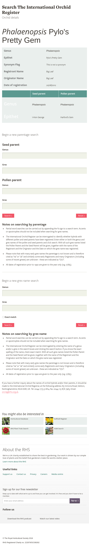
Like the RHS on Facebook (18, 509)
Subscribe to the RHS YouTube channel (29, 509)
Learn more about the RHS (14, 461)
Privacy (33, 474)
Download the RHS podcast (19, 518)
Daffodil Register (60, 419)
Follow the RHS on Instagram (45, 509)
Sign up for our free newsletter (20, 489)
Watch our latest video (50, 518)
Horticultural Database (19, 419)
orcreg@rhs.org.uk (10, 392)
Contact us (21, 474)
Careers (44, 474)
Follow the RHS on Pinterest (34, 509)
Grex (4, 164)
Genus (5, 149)
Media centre (57, 474)
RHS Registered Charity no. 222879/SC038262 (21, 542)
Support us (7, 474)
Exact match (10, 317)
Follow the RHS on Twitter (23, 509)
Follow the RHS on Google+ (40, 509)
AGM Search (59, 428)
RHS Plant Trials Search (19, 428)
